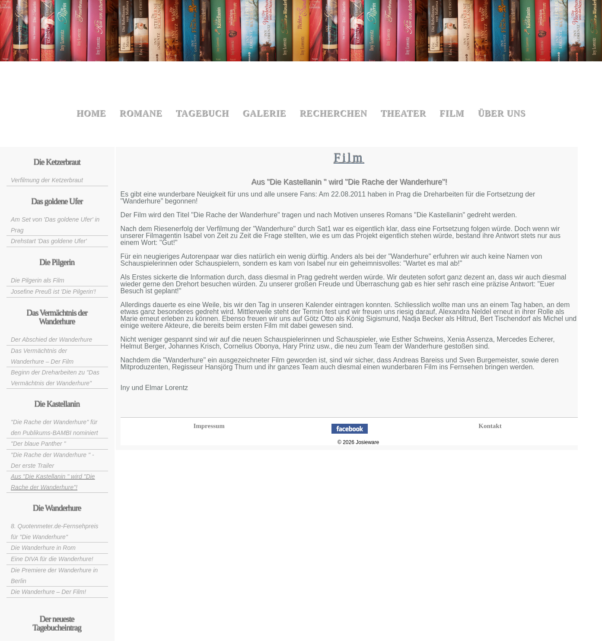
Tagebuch (202, 113)
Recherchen (333, 113)
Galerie (264, 113)
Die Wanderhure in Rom (43, 547)
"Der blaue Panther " (38, 443)
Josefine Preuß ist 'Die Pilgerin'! (53, 291)
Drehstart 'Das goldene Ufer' (49, 241)
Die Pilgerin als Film (37, 280)
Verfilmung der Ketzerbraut (47, 180)
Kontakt (489, 425)
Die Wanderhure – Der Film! (48, 591)
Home (91, 113)
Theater (403, 113)
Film (452, 113)
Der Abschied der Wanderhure (51, 339)
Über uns (502, 113)
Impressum (208, 425)
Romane (141, 113)
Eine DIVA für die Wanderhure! (52, 558)
